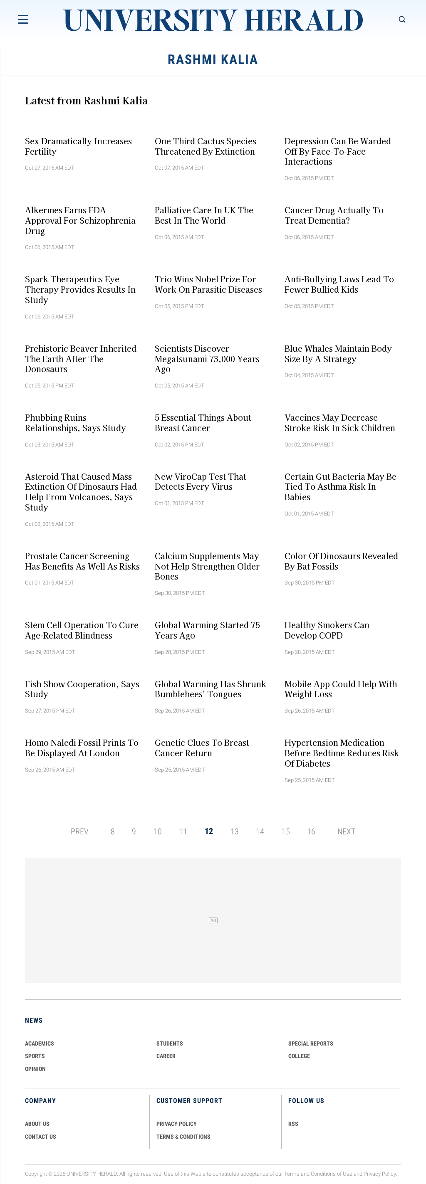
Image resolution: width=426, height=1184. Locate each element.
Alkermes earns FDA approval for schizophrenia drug (80, 220)
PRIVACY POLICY (176, 1123)
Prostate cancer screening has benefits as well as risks (82, 561)
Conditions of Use (331, 1174)
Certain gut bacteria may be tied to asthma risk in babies (340, 486)
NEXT (346, 831)
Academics (39, 1043)
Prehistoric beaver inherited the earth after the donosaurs (80, 358)
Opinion (35, 1069)
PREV (80, 831)
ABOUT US (37, 1123)
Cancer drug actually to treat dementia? (334, 215)
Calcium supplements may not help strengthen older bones (207, 566)
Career (166, 1056)
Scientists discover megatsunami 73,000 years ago (207, 358)
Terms (292, 1174)
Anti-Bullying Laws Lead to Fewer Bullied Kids (339, 284)
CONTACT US (40, 1136)
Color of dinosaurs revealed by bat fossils (341, 561)
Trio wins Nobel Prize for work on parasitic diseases (208, 284)
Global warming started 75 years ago (207, 630)
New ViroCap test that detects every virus (200, 481)
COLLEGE (299, 1056)
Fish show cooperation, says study (82, 689)
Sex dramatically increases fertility (78, 146)
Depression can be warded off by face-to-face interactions (338, 151)
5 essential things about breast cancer (203, 423)
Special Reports (310, 1043)
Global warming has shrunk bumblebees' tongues (210, 689)
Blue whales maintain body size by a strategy (338, 353)
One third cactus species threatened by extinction (205, 146)
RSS (293, 1123)
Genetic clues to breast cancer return (202, 748)
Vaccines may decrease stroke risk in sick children (340, 423)
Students (169, 1043)
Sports (35, 1056)
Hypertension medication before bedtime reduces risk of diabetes (342, 753)
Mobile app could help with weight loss (341, 689)
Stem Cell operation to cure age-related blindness (82, 630)
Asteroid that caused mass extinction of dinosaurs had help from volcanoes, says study (81, 491)
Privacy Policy (380, 1174)
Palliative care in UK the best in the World (204, 215)
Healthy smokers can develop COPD (327, 630)
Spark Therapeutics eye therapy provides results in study (80, 289)
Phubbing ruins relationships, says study (75, 423)
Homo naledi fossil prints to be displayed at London (82, 748)
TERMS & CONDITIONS (183, 1136)
